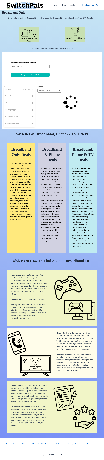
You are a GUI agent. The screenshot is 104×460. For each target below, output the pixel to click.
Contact (93, 444)
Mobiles (75, 5)
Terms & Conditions (58, 444)
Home (58, 5)
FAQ (34, 444)
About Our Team (44, 444)
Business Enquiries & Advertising (20, 444)
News (66, 5)
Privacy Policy (72, 444)
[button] (78, 5)
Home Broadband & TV (91, 5)
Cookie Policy (84, 444)
